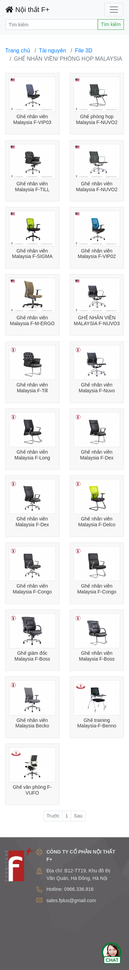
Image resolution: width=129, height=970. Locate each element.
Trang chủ (17, 50)
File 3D (84, 50)
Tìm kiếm (111, 24)
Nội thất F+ (28, 9)
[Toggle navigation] (113, 9)
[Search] (52, 24)
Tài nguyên (52, 50)
